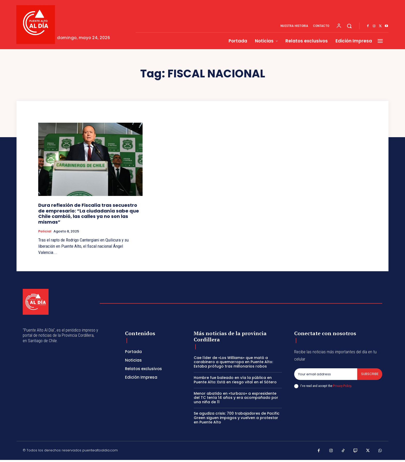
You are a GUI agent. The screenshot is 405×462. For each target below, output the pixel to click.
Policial (44, 231)
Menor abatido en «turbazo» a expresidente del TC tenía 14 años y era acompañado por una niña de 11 (236, 398)
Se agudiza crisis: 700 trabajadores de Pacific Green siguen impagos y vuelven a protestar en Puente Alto (236, 418)
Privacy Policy (342, 386)
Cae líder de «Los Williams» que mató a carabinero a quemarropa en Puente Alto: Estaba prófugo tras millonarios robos (233, 362)
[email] (325, 374)
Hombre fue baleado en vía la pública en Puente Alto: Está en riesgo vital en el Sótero (235, 380)
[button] (349, 26)
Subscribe (369, 374)
